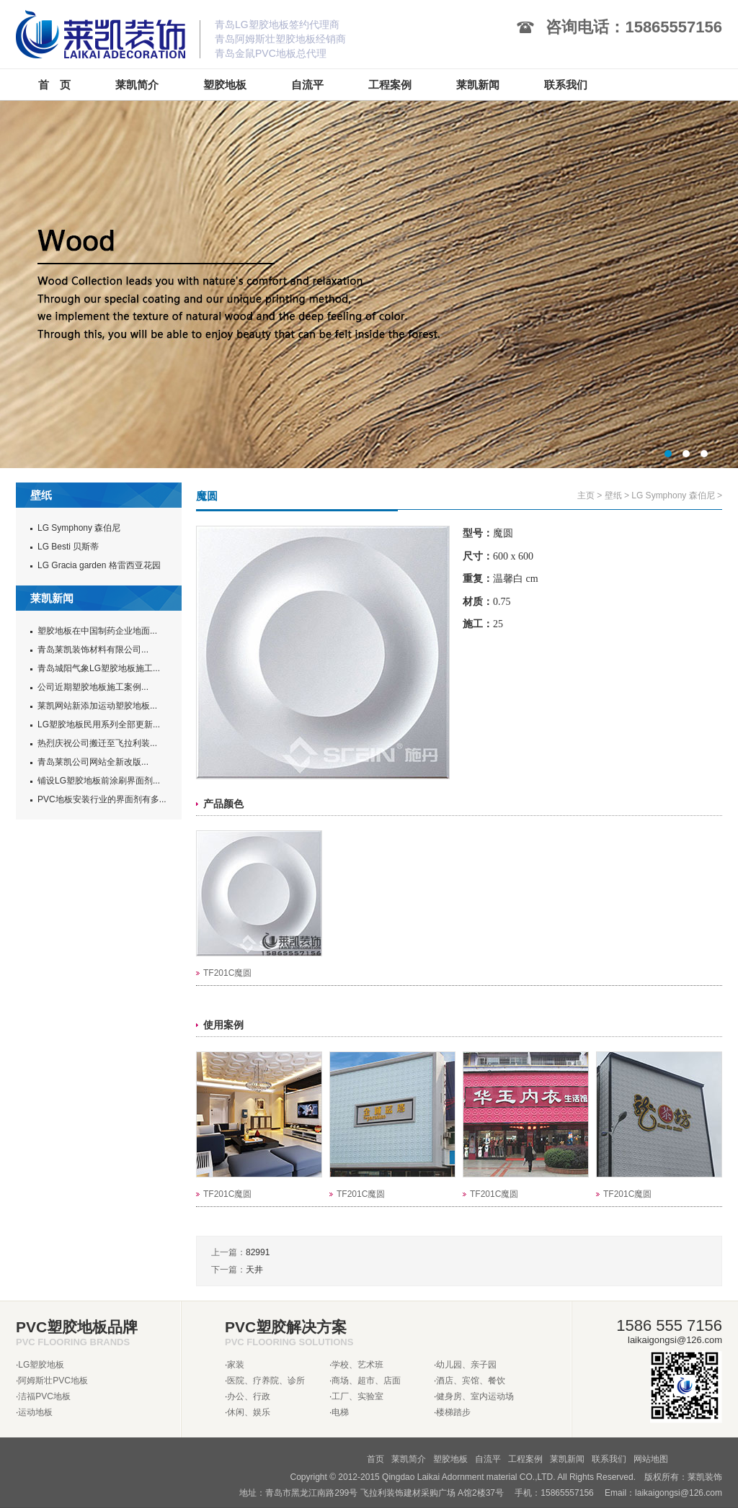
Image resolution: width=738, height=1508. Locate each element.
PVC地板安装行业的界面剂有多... (101, 799)
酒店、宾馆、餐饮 (470, 1380)
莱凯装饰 (705, 1477)
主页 (586, 495)
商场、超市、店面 (366, 1380)
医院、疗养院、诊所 (266, 1380)
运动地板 (35, 1412)
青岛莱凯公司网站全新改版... (92, 762)
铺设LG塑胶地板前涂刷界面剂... (98, 781)
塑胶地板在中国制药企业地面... (97, 631)
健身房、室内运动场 (475, 1396)
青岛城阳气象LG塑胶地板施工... (98, 668)
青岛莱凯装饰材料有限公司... (92, 650)
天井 (254, 1270)
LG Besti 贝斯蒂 (68, 547)
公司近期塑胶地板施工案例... (92, 687)
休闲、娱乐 (248, 1412)
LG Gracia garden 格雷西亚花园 (99, 565)
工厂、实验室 (357, 1396)
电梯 (340, 1412)
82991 (258, 1252)
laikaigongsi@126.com (678, 1493)
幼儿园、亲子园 (466, 1365)
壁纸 (613, 495)
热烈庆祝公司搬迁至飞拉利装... (97, 743)
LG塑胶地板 (41, 1365)
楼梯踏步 (453, 1412)
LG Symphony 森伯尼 (78, 528)
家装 (235, 1365)
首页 (375, 1459)
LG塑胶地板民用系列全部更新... (98, 724)
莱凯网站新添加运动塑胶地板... (97, 706)
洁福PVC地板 (44, 1396)
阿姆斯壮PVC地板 (53, 1380)
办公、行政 (248, 1396)
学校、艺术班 (357, 1365)
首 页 (54, 84)
